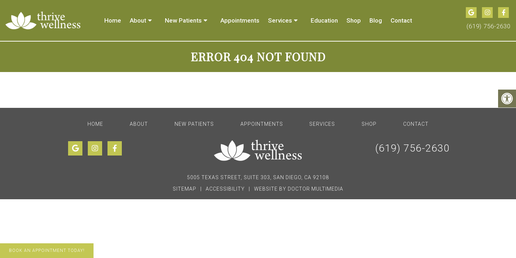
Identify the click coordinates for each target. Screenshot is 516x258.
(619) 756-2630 (489, 26)
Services (280, 20)
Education (324, 20)
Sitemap (184, 189)
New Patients (183, 20)
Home (112, 20)
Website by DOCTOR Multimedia (298, 189)
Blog (375, 20)
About (138, 20)
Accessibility (225, 189)
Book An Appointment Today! (47, 250)
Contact (401, 20)
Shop (354, 20)
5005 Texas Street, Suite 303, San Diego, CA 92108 (258, 177)
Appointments (239, 20)
